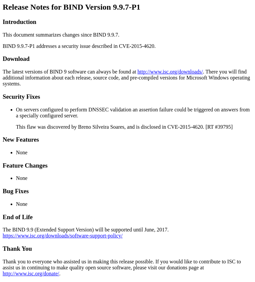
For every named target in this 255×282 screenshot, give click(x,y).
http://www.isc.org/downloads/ (170, 71)
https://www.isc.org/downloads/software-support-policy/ (63, 235)
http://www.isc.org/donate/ (31, 273)
